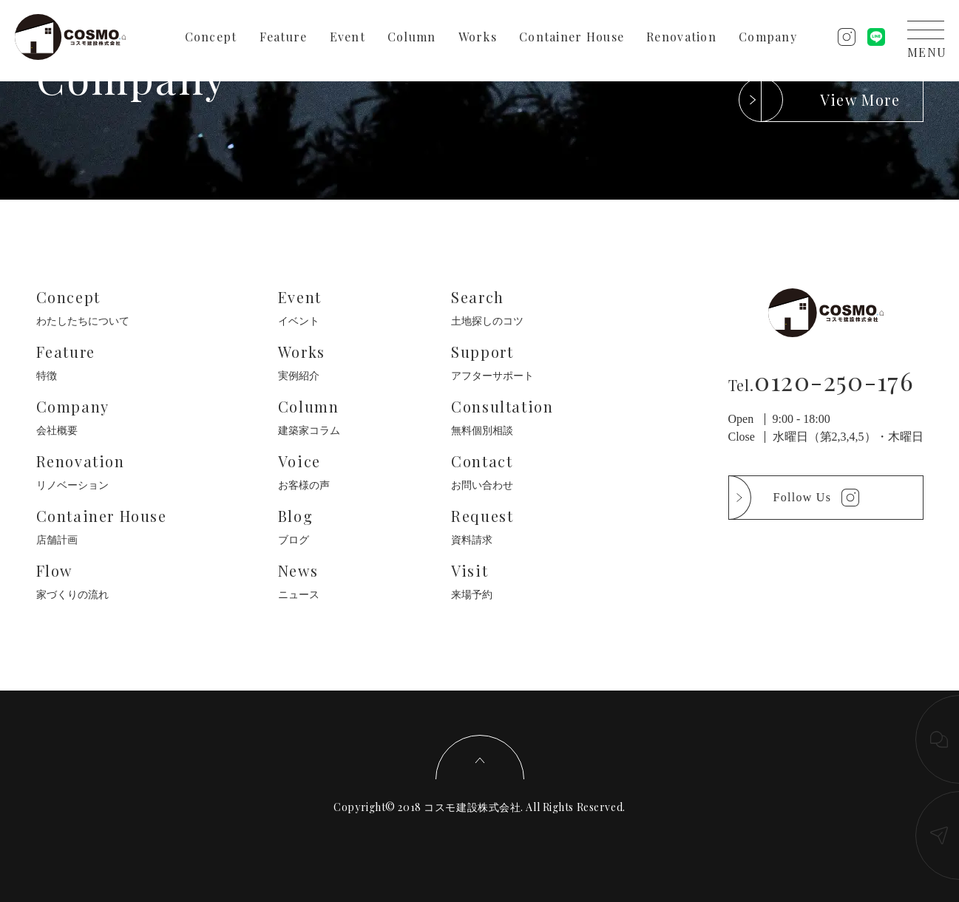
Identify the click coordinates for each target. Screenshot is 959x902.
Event (347, 37)
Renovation (681, 37)
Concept (211, 37)
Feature (284, 37)
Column (411, 37)
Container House (571, 37)
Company (768, 37)
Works (477, 37)
